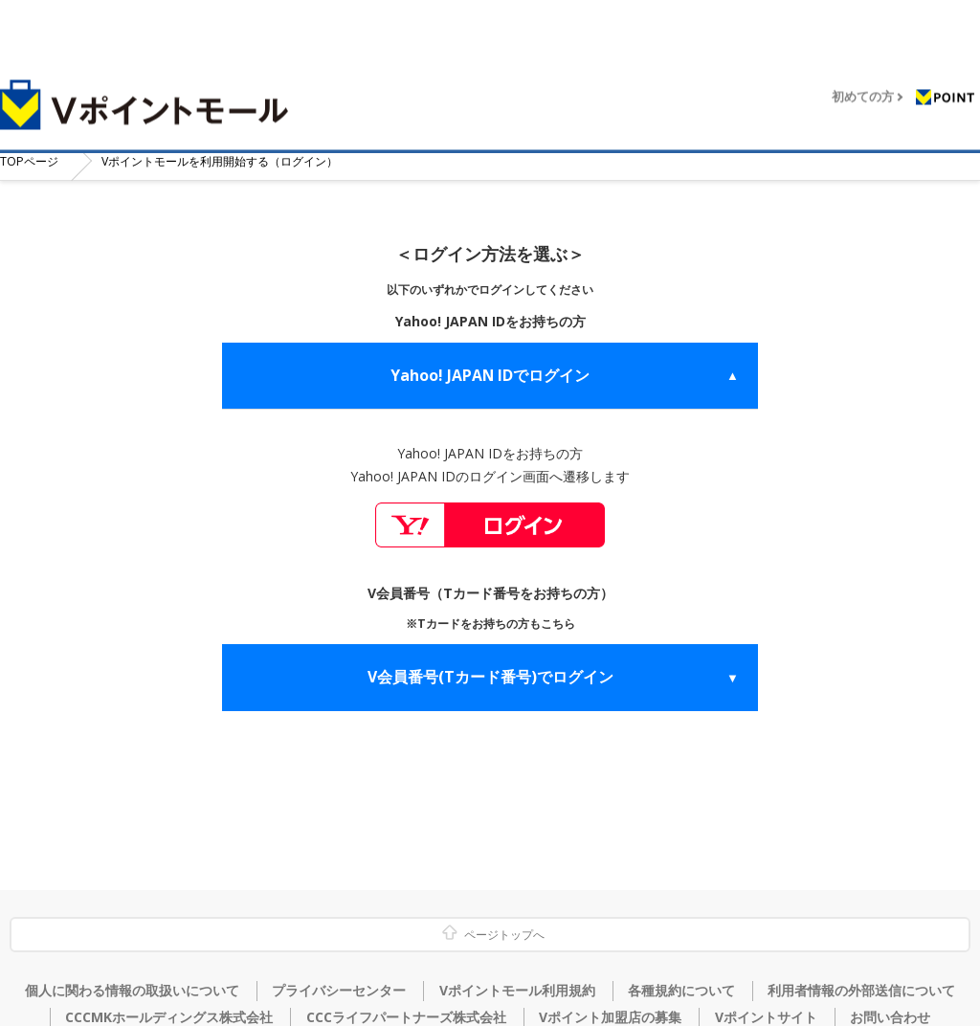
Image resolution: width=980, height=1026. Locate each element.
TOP (34, 156)
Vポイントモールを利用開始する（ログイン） (249, 156)
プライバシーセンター (339, 991)
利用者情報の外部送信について (861, 991)
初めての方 (863, 82)
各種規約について (681, 991)
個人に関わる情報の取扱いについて (132, 991)
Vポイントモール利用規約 (517, 991)
